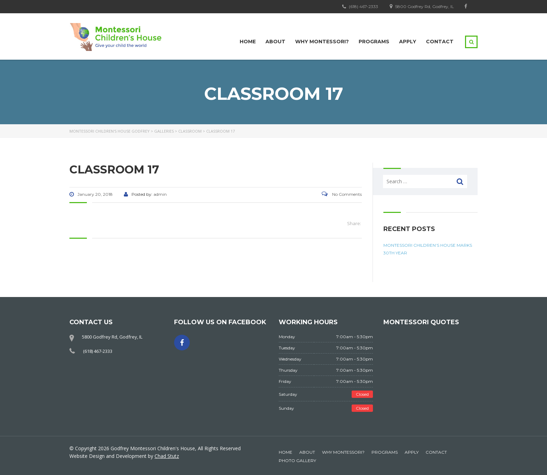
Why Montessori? (322, 41)
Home (248, 41)
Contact (440, 41)
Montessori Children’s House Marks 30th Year (427, 249)
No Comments (342, 194)
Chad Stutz (167, 456)
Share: (354, 223)
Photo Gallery (297, 460)
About (275, 41)
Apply (407, 41)
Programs (374, 41)
